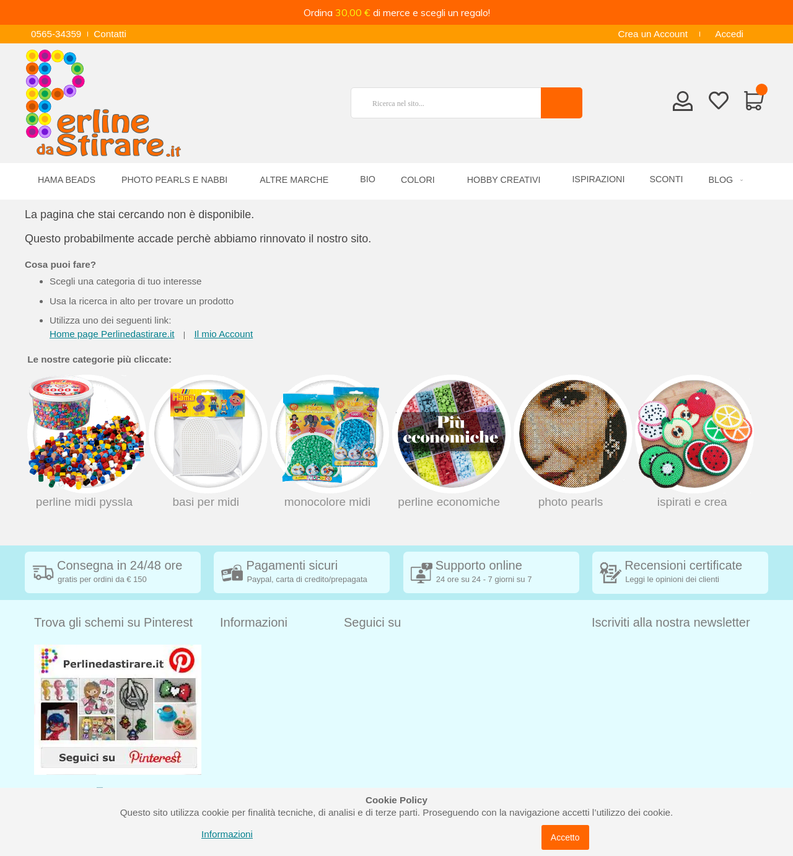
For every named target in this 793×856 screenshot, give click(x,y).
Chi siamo (241, 762)
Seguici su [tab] (372, 622)
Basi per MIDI (207, 441)
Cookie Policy (248, 743)
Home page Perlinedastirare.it (112, 334)
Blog (229, 780)
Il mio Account (223, 334)
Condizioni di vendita (263, 669)
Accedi (729, 34)
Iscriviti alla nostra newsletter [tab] (671, 622)
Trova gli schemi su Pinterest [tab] (113, 622)
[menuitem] (723, 180)
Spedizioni (241, 650)
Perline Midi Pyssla (85, 441)
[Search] (561, 102)
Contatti (110, 34)
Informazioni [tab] (253, 622)
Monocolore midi (328, 441)
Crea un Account (653, 34)
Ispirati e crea (693, 441)
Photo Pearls (572, 441)
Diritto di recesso (255, 687)
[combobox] (451, 103)
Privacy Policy (249, 725)
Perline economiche (450, 441)
